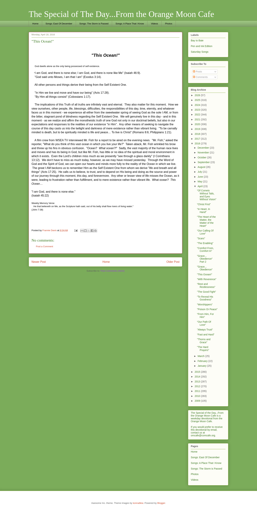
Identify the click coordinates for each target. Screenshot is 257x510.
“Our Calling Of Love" (205, 232)
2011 (198, 391)
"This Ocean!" (204, 274)
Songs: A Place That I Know (130, 23)
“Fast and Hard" (205, 334)
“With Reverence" (206, 279)
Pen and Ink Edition (201, 46)
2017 (198, 138)
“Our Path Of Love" (204, 323)
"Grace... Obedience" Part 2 (205, 258)
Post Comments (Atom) (112, 270)
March (201, 356)
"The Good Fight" (206, 291)
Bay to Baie (197, 40)
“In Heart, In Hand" (203, 210)
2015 (198, 371)
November (204, 152)
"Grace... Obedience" (205, 268)
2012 (198, 386)
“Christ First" (204, 204)
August (202, 167)
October (202, 157)
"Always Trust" (205, 329)
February (203, 361)
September (204, 162)
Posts (197, 71)
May (200, 181)
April (200, 186)
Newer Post (39, 261)
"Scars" (201, 238)
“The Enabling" (205, 243)
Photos (168, 23)
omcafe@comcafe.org (203, 435)
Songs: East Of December (58, 23)
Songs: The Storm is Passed (93, 23)
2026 (198, 95)
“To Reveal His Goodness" (205, 298)
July (200, 171)
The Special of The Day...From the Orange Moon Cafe (121, 14)
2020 (198, 124)
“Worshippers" (205, 304)
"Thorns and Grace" (203, 341)
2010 (198, 396)
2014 (198, 376)
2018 (198, 134)
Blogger (161, 503)
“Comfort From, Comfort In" (205, 250)
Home (35, 23)
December (204, 147)
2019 (198, 129)
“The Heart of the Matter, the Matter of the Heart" (206, 221)
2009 (198, 400)
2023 (198, 109)
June (201, 176)
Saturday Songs (200, 51)
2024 (198, 105)
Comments (200, 77)
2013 (198, 381)
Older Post (172, 261)
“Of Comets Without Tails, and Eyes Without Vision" (206, 195)
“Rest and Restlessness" (206, 285)
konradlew (138, 503)
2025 (198, 100)
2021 (198, 119)
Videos (154, 23)
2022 (198, 114)
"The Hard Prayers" (203, 348)
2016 (198, 143)
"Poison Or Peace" (207, 309)
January (202, 365)
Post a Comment (44, 246)
